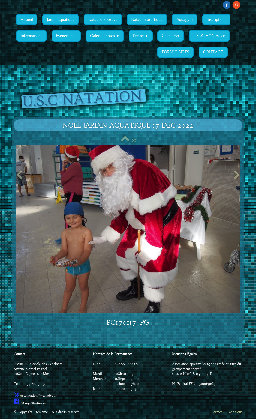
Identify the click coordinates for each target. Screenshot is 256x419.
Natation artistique (146, 19)
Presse (140, 35)
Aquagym (184, 19)
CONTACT (213, 52)
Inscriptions (216, 19)
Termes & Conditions (226, 412)
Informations (31, 35)
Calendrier (170, 35)
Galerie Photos (104, 35)
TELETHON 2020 (209, 35)
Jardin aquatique (60, 19)
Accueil (27, 19)
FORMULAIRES (175, 52)
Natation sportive (102, 19)
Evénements (66, 35)
